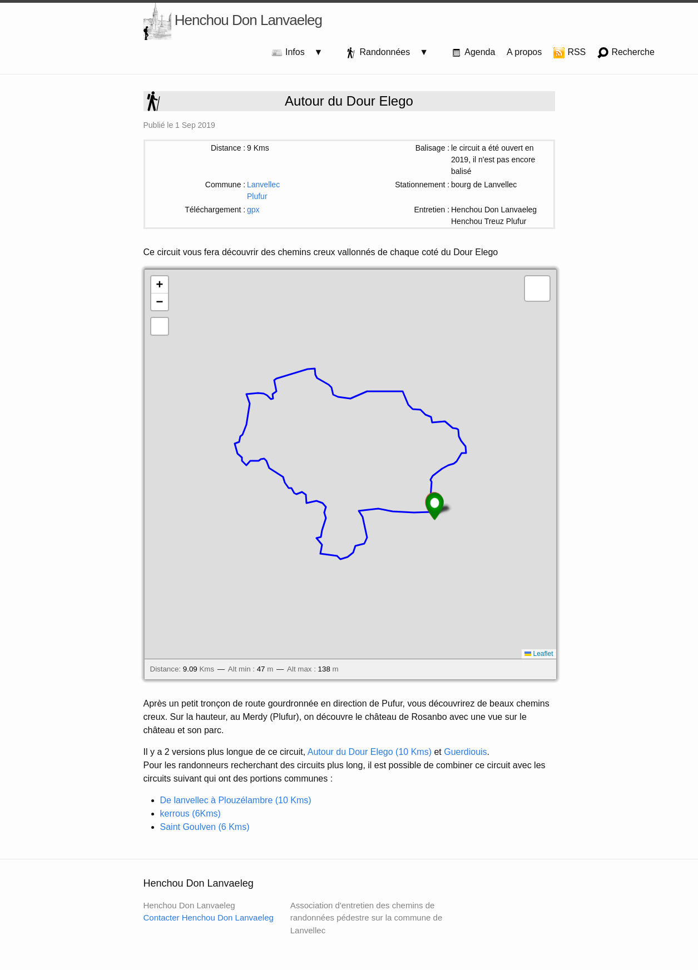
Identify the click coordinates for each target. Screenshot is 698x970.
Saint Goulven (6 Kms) (205, 827)
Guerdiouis (465, 752)
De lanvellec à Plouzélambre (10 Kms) (235, 800)
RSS (569, 52)
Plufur (257, 196)
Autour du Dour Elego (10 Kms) (370, 752)
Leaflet (538, 654)
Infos (292, 52)
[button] (434, 506)
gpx (253, 209)
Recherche (626, 52)
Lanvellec (263, 184)
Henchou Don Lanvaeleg (232, 21)
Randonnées (382, 52)
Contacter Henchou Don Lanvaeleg (208, 917)
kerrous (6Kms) (190, 813)
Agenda (473, 52)
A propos (524, 52)
